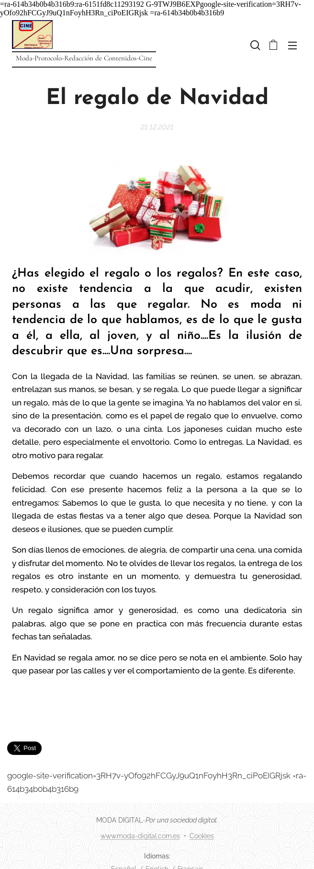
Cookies (202, 836)
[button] (254, 45)
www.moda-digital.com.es (140, 836)
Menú (292, 45)
